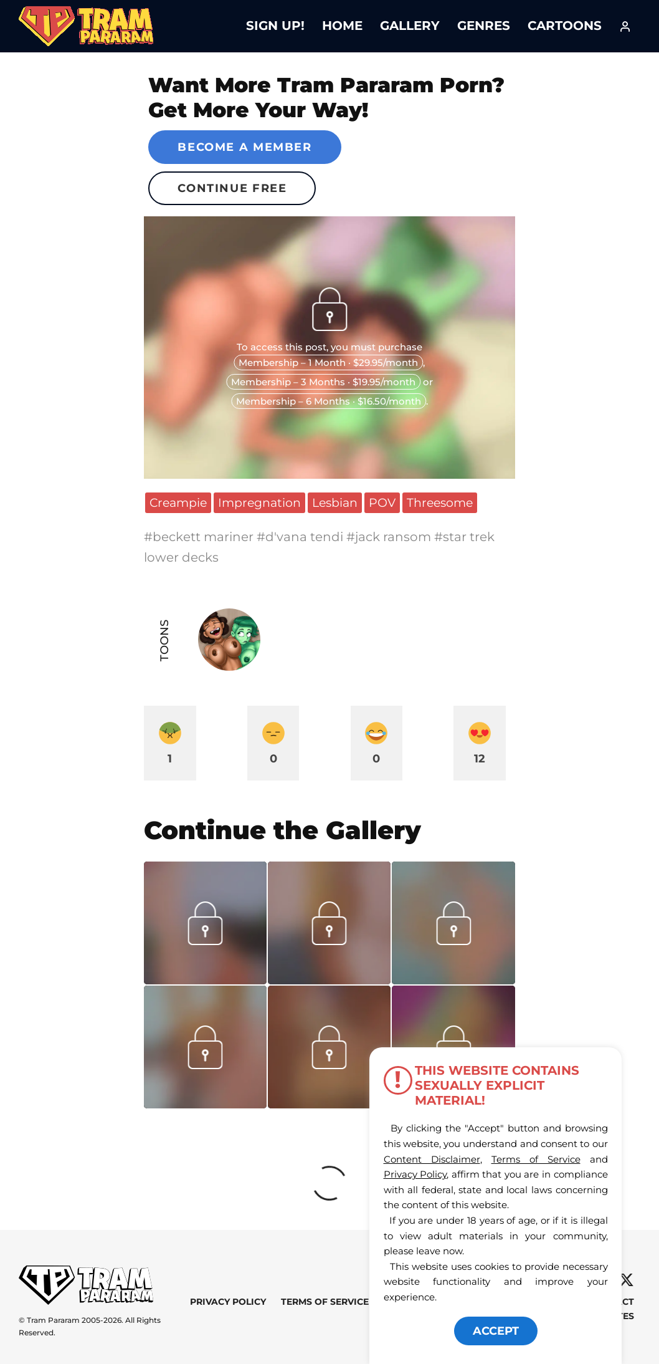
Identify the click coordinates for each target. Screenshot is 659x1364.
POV (382, 502)
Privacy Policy (228, 1301)
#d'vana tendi (301, 536)
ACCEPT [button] (496, 1331)
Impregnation (259, 502)
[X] (626, 1280)
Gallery (410, 25)
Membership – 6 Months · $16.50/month (328, 401)
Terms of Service (325, 1301)
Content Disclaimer (432, 1159)
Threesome (440, 502)
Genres (483, 25)
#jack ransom (390, 536)
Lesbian (335, 502)
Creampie (178, 502)
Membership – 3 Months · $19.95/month (323, 382)
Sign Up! (275, 25)
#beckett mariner (200, 536)
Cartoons (565, 25)
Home (342, 25)
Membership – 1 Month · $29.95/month (328, 362)
